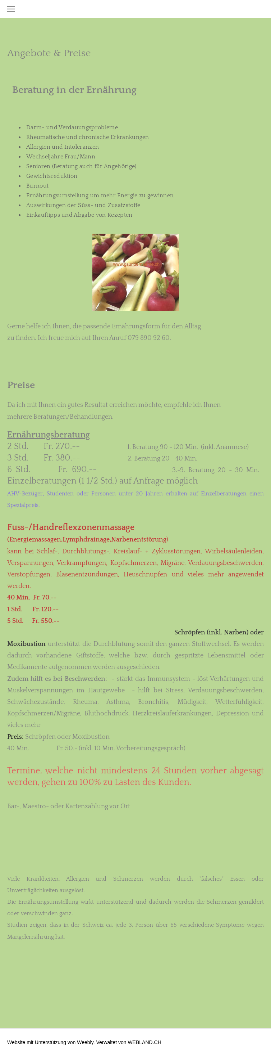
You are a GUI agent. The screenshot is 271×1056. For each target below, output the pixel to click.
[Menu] (12, 9)
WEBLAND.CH (144, 1042)
